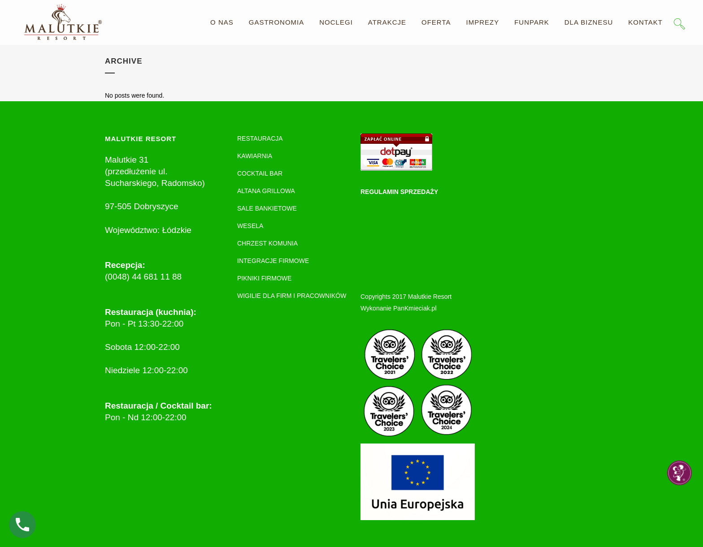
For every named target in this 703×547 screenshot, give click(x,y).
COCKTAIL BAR (259, 173)
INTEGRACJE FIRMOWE (273, 260)
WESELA (250, 225)
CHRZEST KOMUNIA (267, 243)
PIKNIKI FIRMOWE (264, 278)
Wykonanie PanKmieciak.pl (398, 308)
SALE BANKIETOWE (267, 208)
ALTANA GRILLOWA (266, 190)
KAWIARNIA (254, 155)
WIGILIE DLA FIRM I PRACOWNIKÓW (291, 295)
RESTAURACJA (260, 138)
